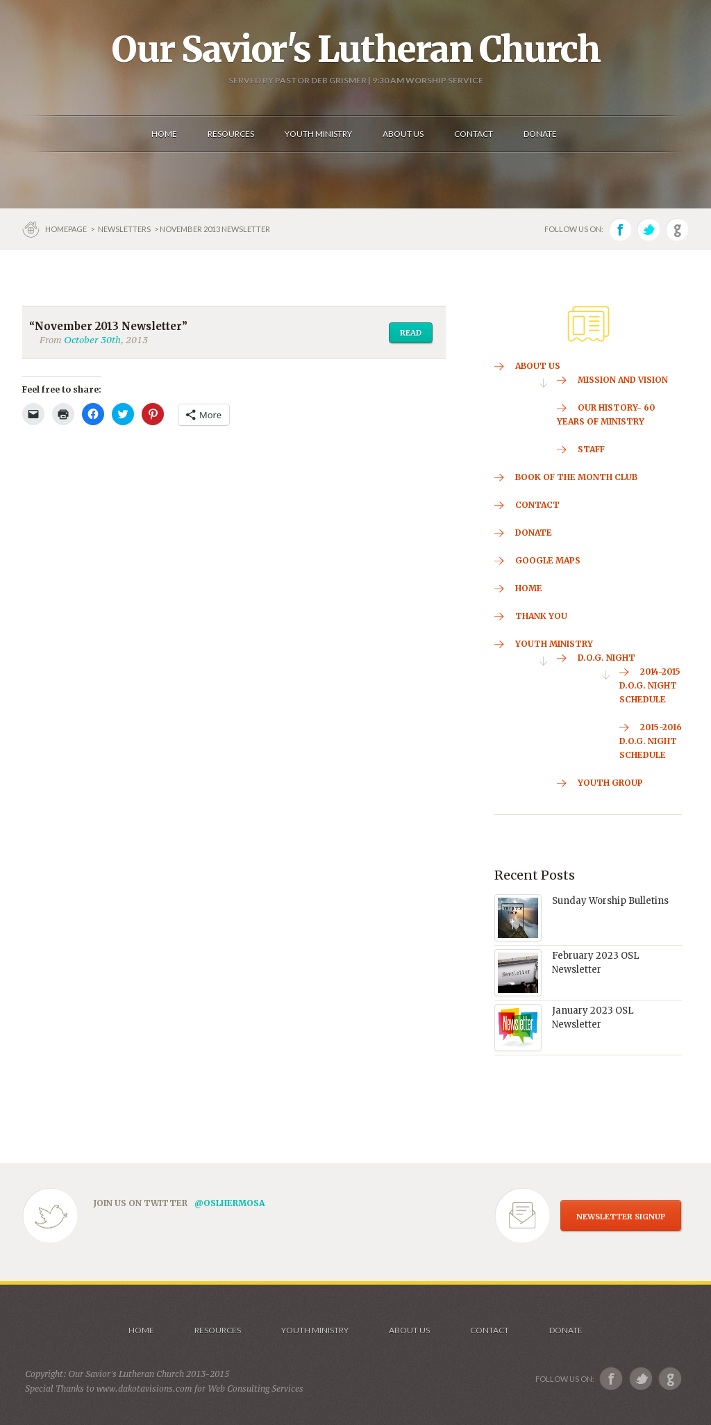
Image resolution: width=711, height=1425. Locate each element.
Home (141, 1330)
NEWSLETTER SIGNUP (620, 1216)
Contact (489, 1330)
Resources (217, 1330)
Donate (566, 1330)
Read (410, 333)
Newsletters (124, 228)
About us (409, 1330)
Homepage (66, 228)
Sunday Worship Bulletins (610, 901)
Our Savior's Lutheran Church (356, 49)
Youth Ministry (315, 1330)
